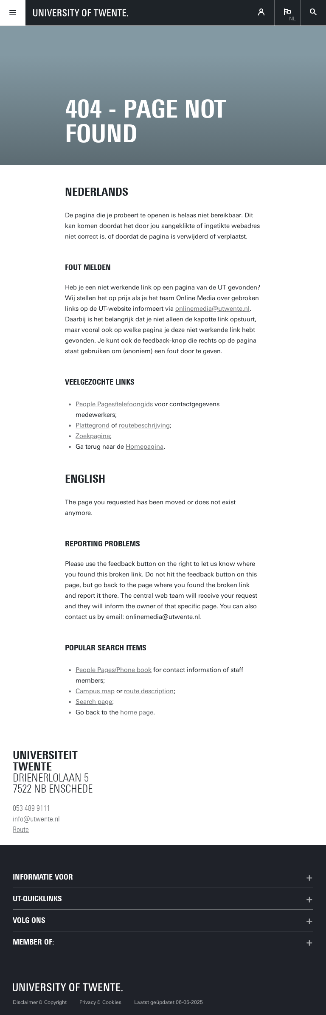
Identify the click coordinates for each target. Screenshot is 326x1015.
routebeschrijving (144, 425)
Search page (94, 702)
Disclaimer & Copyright (40, 1002)
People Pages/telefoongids (114, 404)
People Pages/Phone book (114, 670)
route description (149, 691)
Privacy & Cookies (100, 1002)
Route (21, 829)
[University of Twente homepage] (80, 12)
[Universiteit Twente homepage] (68, 987)
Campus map (95, 691)
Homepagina (144, 446)
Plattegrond (93, 425)
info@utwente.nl (36, 819)
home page (136, 712)
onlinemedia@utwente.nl (212, 308)
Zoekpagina (93, 436)
